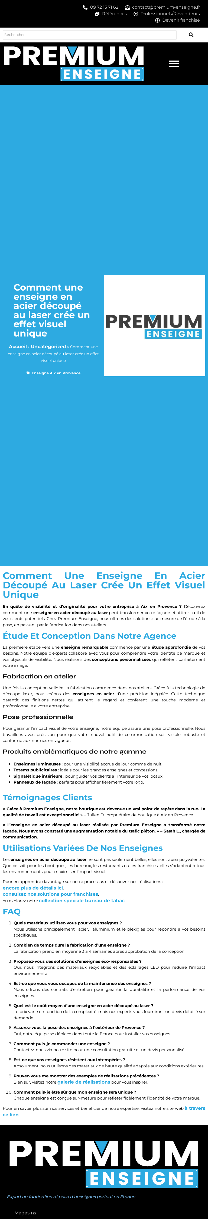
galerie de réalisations (83, 1082)
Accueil (18, 346)
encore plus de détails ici (33, 888)
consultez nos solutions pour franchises (50, 894)
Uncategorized (48, 346)
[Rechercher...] (87, 35)
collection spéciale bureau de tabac (82, 900)
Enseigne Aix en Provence (56, 373)
